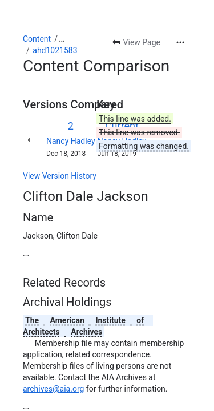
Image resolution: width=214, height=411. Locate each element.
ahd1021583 (55, 50)
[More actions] (180, 42)
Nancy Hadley (70, 141)
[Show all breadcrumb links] (61, 39)
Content (37, 38)
